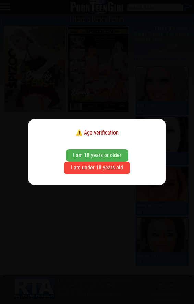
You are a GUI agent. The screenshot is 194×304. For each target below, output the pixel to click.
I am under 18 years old (97, 167)
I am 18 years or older (97, 155)
